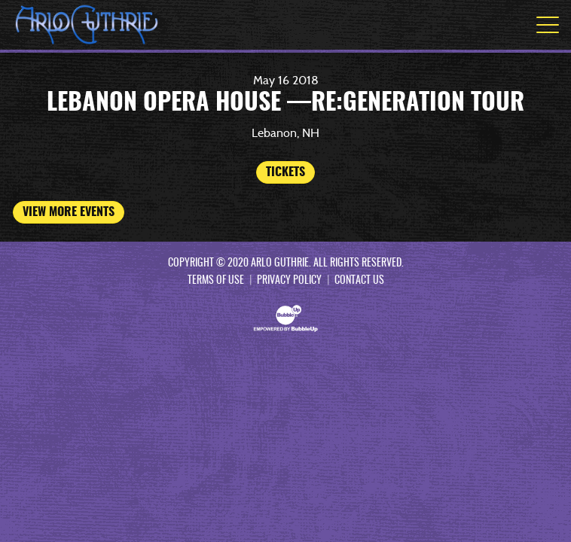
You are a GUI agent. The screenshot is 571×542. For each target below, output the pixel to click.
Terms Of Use (216, 281)
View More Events (69, 212)
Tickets (285, 172)
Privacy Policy (289, 281)
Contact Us (359, 281)
